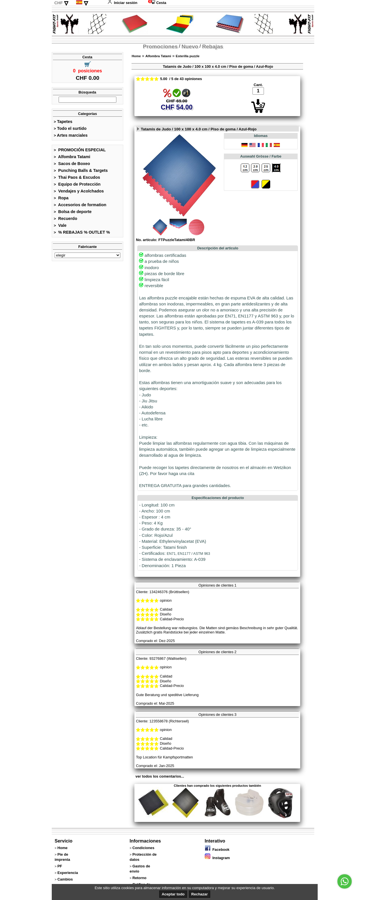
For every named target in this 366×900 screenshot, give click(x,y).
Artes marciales (70, 135)
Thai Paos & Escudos (77, 177)
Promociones (160, 46)
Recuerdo (65, 218)
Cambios (65, 879)
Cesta (157, 3)
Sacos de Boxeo (72, 163)
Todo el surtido (70, 128)
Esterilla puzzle (187, 56)
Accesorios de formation (80, 204)
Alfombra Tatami (72, 156)
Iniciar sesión (122, 3)
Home (136, 56)
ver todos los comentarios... (160, 776)
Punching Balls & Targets (81, 170)
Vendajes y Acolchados (79, 191)
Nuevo (190, 46)
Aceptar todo (173, 894)
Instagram (217, 858)
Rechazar (199, 894)
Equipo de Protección (77, 184)
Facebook (217, 849)
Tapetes (63, 121)
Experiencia (67, 873)
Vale (60, 225)
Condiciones (143, 848)
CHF (58, 3)
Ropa (61, 198)
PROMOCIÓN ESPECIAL (80, 150)
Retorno (139, 878)
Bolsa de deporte (73, 211)
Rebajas (212, 46)
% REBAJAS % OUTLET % (82, 232)
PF (59, 866)
